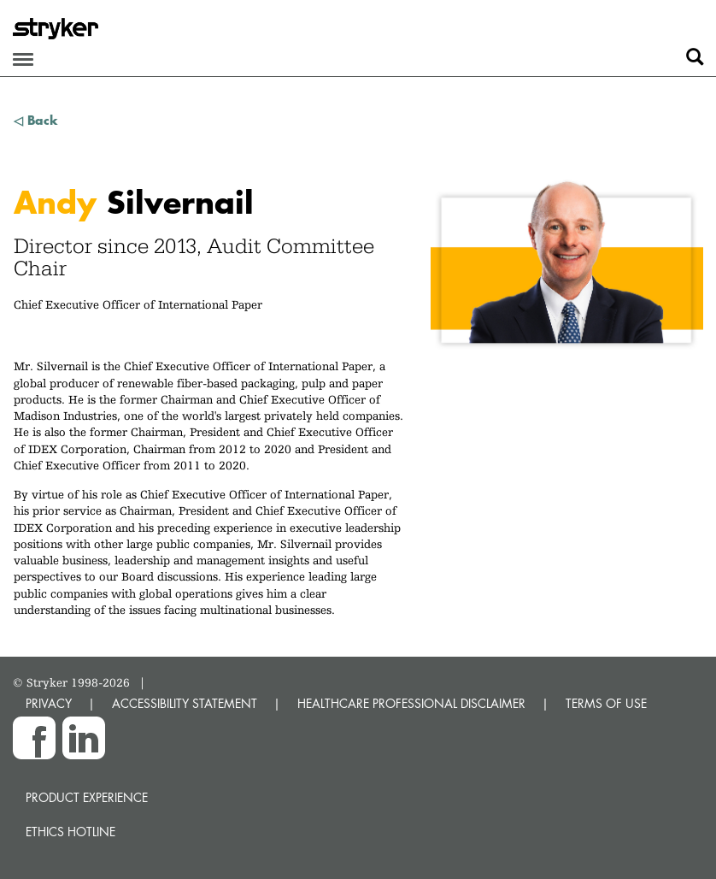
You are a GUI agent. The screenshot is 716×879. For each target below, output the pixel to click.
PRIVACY (49, 703)
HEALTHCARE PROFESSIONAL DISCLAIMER (411, 703)
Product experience (87, 797)
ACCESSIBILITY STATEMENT (184, 703)
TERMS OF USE (606, 703)
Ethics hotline (70, 831)
